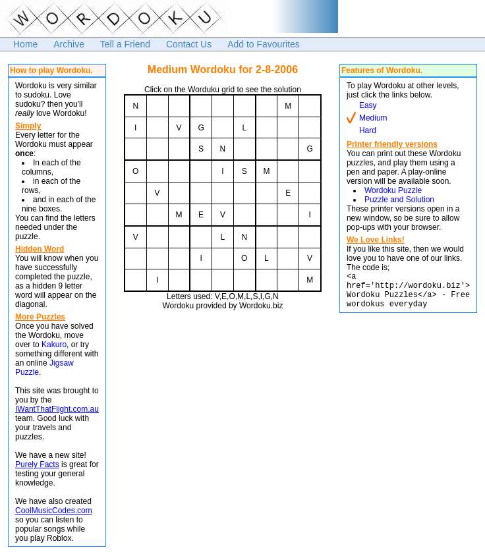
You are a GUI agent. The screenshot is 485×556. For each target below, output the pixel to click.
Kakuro (54, 344)
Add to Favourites (263, 44)
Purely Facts (37, 464)
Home (25, 44)
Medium (373, 118)
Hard (367, 130)
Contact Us (189, 44)
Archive (68, 44)
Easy (368, 105)
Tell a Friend (125, 44)
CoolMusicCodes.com (53, 510)
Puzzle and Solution (399, 199)
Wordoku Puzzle (393, 190)
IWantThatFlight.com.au (57, 409)
